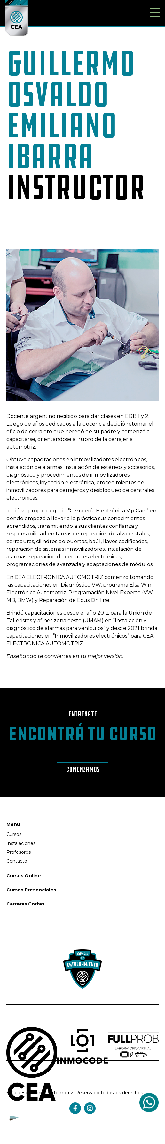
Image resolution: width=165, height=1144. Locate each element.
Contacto (16, 861)
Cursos (13, 834)
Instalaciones (20, 843)
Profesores (18, 852)
